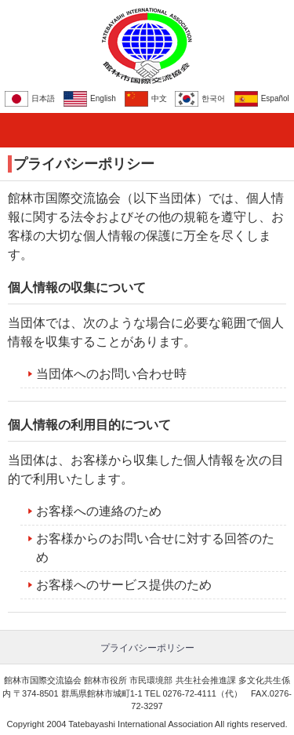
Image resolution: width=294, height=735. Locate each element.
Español (261, 98)
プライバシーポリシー (147, 647)
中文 (146, 98)
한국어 (200, 98)
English (90, 98)
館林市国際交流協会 (147, 46)
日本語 (30, 98)
